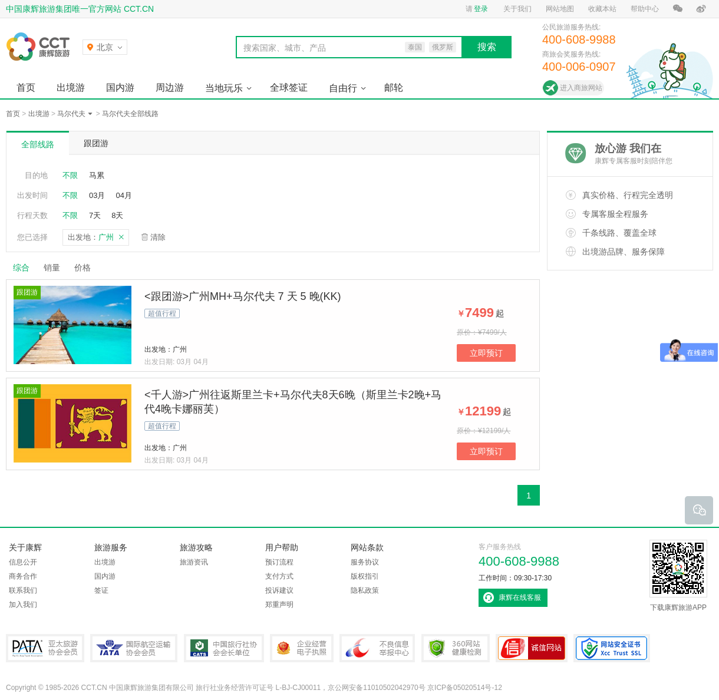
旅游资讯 (194, 562)
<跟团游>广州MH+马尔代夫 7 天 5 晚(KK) (242, 296)
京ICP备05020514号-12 (464, 688)
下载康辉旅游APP (678, 576)
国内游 (120, 87)
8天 (117, 215)
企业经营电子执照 (302, 648)
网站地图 (560, 9)
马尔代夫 (71, 114)
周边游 (170, 87)
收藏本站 (602, 9)
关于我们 (517, 9)
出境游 (71, 87)
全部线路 (37, 144)
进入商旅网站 (581, 88)
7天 (95, 215)
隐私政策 (365, 590)
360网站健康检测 (455, 648)
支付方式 (279, 576)
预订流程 (279, 562)
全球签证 (289, 87)
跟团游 (96, 143)
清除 (158, 237)
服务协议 (365, 562)
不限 (70, 175)
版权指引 (365, 576)
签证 (101, 590)
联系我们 (23, 590)
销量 (52, 267)
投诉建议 (279, 590)
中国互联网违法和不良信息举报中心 (377, 648)
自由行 (343, 88)
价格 (87, 267)
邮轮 (393, 87)
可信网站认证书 (532, 648)
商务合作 (23, 576)
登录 (481, 9)
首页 (26, 87)
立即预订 (486, 353)
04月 (123, 195)
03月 (97, 195)
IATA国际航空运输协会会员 (133, 648)
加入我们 (23, 604)
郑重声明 (279, 604)
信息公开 (23, 562)
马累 (96, 175)
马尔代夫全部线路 (130, 114)
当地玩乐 (224, 88)
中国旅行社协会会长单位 (224, 648)
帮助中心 (645, 9)
